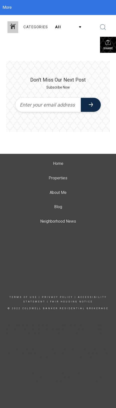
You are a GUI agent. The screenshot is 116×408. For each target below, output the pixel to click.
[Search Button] (103, 27)
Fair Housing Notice (71, 301)
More (7, 7)
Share (108, 44)
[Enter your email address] (48, 105)
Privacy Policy (57, 297)
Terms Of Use (23, 297)
